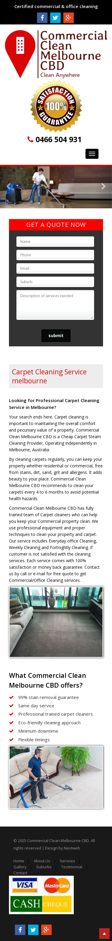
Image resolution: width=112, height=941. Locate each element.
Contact (20, 872)
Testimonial (71, 866)
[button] (8, 187)
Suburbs (44, 866)
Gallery (20, 866)
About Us (42, 861)
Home (18, 861)
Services (67, 861)
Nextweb (72, 848)
